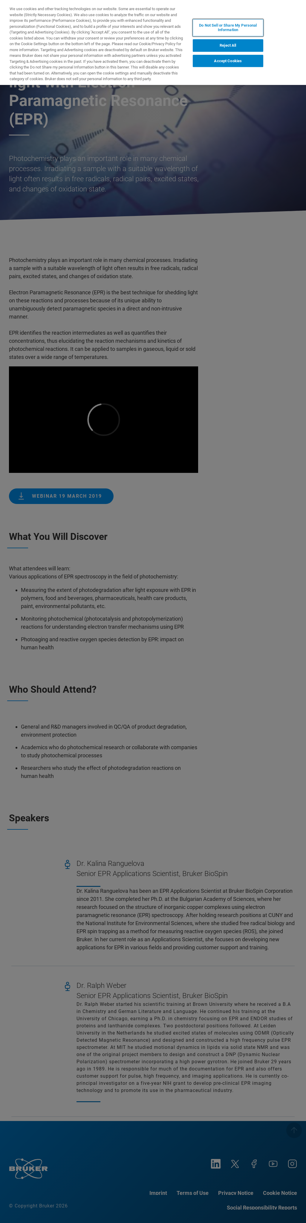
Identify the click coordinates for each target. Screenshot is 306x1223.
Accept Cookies (228, 61)
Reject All (228, 45)
